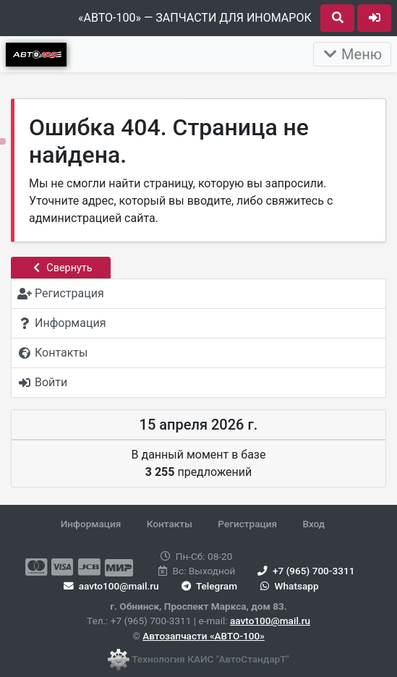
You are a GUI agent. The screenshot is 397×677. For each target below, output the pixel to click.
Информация (91, 523)
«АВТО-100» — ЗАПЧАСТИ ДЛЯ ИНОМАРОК (195, 18)
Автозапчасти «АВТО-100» (203, 636)
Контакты (169, 523)
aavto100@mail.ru (270, 620)
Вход (313, 523)
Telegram (208, 586)
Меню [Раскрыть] (352, 54)
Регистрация (247, 523)
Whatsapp (287, 586)
